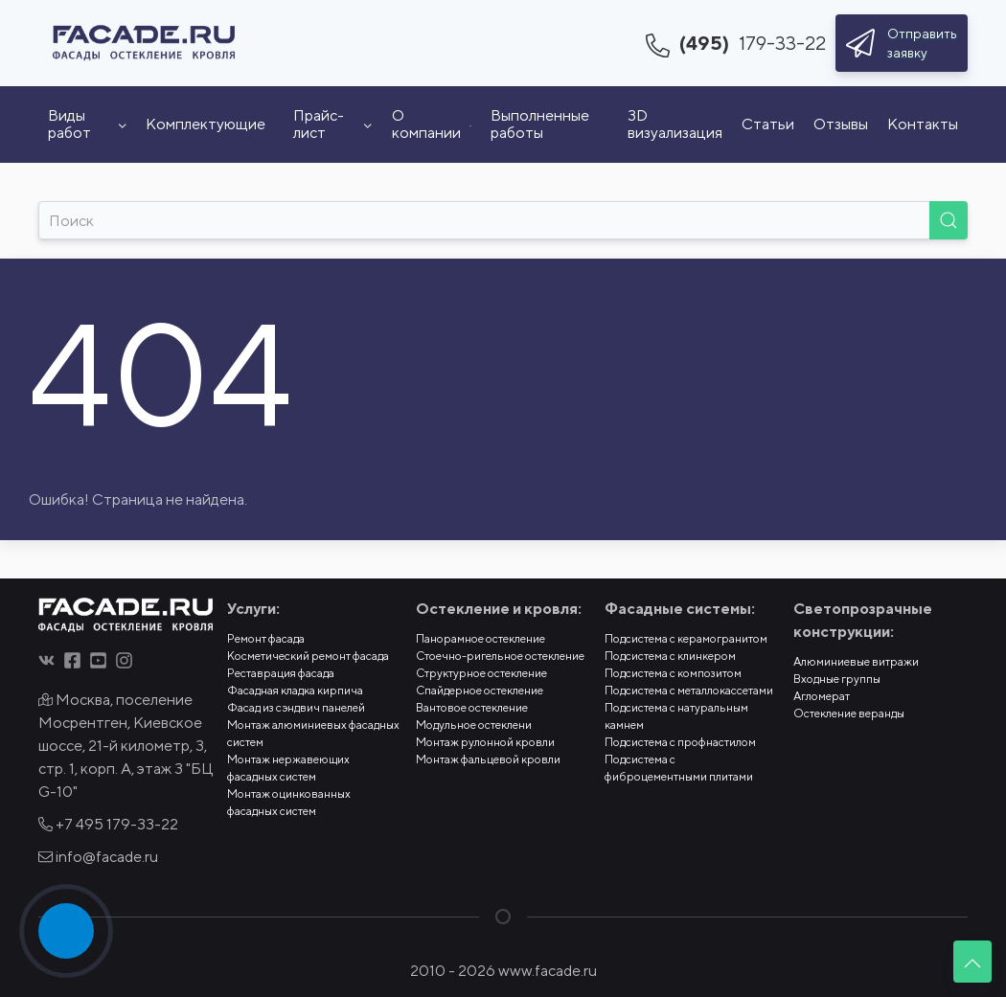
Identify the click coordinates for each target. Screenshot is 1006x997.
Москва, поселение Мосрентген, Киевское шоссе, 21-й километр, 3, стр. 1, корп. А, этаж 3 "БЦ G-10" (125, 746)
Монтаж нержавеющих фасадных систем (288, 767)
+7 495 (108, 824)
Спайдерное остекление (479, 690)
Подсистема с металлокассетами (689, 690)
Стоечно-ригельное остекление (500, 655)
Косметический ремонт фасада (308, 655)
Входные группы (836, 678)
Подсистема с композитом (673, 673)
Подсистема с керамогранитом (686, 638)
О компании (431, 124)
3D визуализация (675, 124)
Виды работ (87, 124)
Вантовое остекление (472, 707)
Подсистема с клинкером (670, 655)
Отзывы (840, 124)
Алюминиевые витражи (856, 661)
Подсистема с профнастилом (680, 742)
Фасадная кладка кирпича (295, 690)
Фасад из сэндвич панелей (296, 707)
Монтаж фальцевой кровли (488, 759)
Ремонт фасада (266, 638)
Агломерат (821, 696)
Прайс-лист (332, 124)
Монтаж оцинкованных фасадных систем (289, 802)
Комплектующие (205, 124)
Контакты (922, 124)
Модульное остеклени (474, 724)
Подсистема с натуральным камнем (676, 716)
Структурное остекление (481, 673)
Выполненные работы (540, 124)
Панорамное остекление (480, 638)
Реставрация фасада (280, 673)
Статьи (768, 124)
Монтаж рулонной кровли (485, 742)
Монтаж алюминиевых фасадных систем (313, 733)
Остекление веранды (848, 713)
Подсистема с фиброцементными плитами (679, 767)
